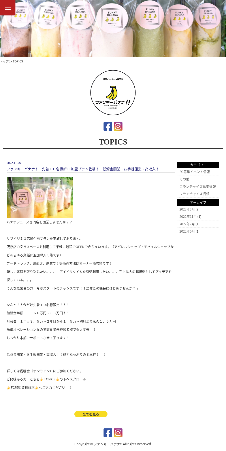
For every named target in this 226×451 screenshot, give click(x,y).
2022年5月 (187, 231)
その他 (184, 179)
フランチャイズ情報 (194, 193)
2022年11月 (188, 216)
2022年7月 (187, 224)
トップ (4, 61)
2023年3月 (187, 209)
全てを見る (91, 414)
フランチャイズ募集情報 (197, 186)
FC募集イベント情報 (194, 171)
